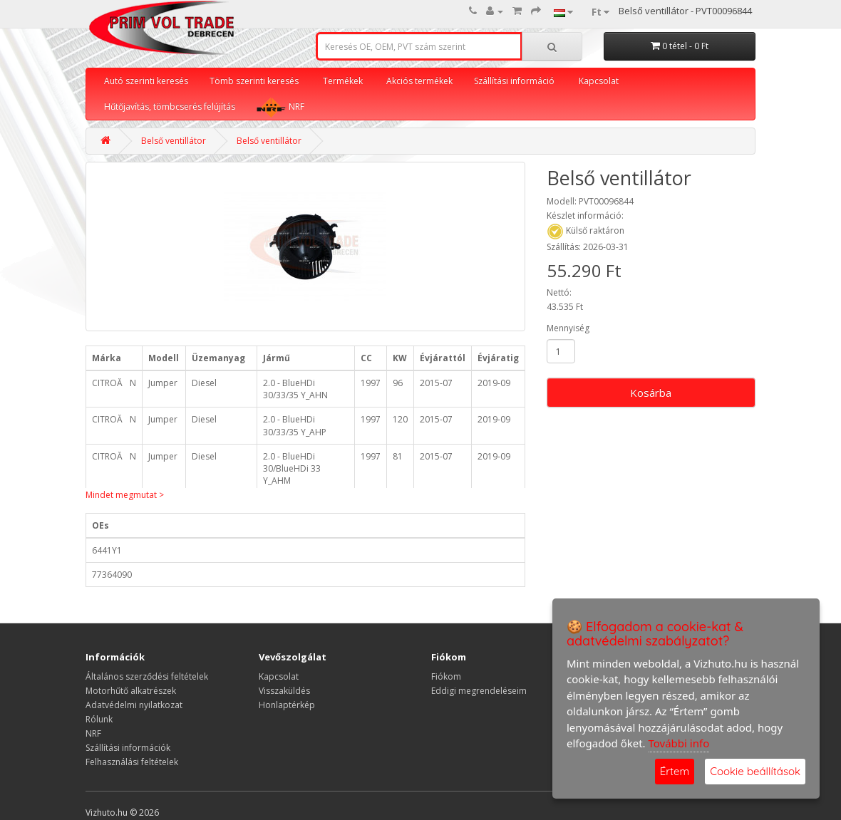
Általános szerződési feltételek (147, 676)
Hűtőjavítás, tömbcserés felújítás (169, 106)
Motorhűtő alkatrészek (131, 691)
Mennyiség (568, 328)
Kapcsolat (599, 81)
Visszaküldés (284, 691)
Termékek (343, 81)
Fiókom (446, 676)
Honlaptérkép (287, 705)
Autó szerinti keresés (146, 81)
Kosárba (650, 392)
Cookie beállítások (755, 771)
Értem (674, 771)
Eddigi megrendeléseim (479, 691)
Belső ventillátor (173, 141)
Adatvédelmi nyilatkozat (134, 705)
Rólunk (99, 719)
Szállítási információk (128, 748)
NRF (280, 107)
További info (679, 743)
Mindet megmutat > (125, 495)
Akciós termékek (419, 81)
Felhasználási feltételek (132, 762)
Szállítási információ (514, 81)
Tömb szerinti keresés (254, 81)
